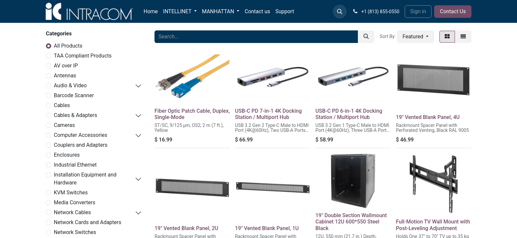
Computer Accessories (80, 135)
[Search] (366, 36)
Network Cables (72, 212)
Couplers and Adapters (80, 145)
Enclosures (67, 155)
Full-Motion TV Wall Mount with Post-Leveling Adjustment (433, 224)
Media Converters (74, 202)
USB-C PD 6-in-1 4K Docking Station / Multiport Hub (349, 114)
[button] (340, 12)
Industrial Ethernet (75, 165)
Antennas (65, 75)
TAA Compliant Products (83, 56)
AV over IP (66, 65)
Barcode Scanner (74, 95)
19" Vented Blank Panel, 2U (186, 228)
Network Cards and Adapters (87, 222)
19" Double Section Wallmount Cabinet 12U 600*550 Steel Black (351, 221)
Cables (62, 105)
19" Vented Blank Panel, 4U (428, 117)
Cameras (64, 125)
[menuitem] (150, 11)
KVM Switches (71, 192)
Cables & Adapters (75, 115)
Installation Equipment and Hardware (85, 179)
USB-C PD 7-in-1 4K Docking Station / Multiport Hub (268, 114)
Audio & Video (70, 85)
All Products (68, 46)
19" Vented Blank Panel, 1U (267, 228)
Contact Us (453, 11)
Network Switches (75, 232)
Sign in (418, 11)
